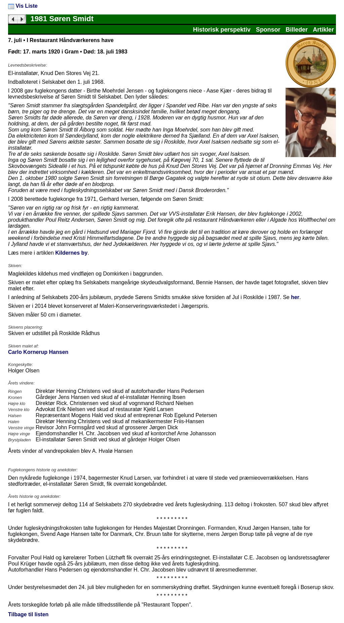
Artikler (323, 29)
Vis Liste (23, 6)
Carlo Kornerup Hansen (38, 352)
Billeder (297, 29)
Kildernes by (71, 253)
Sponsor (268, 29)
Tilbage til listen (28, 614)
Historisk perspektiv (222, 29)
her (295, 297)
